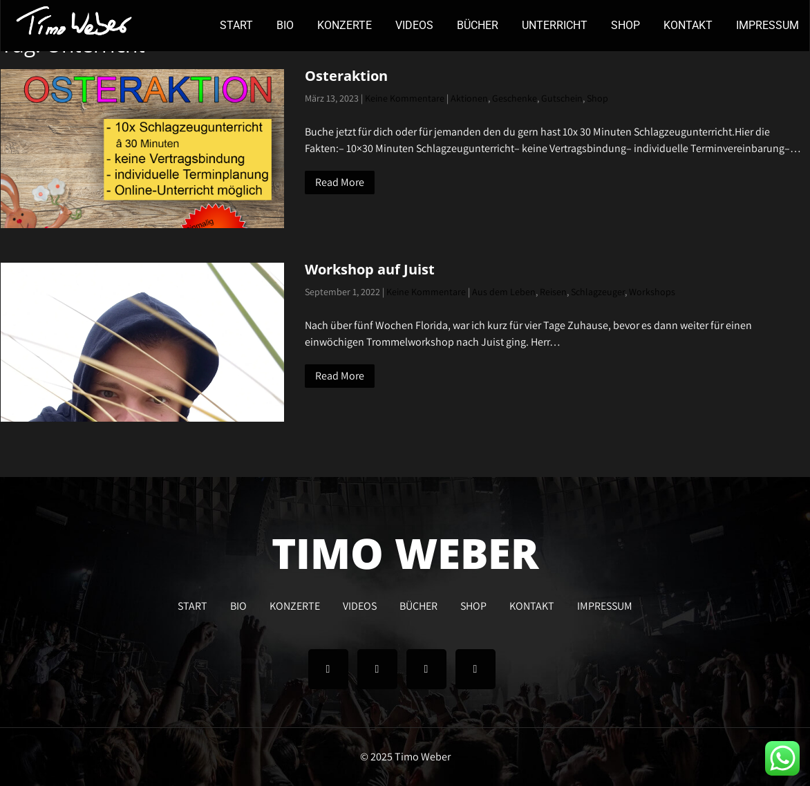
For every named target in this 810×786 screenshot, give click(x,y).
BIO (285, 25)
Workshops (652, 292)
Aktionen (469, 98)
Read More (339, 182)
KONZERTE (344, 25)
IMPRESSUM (767, 25)
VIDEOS (414, 25)
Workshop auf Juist (370, 269)
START (236, 25)
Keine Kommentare (404, 98)
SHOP (625, 25)
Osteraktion (346, 75)
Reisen (553, 292)
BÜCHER (477, 25)
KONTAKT (688, 25)
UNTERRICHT (554, 25)
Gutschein (562, 98)
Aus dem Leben (504, 292)
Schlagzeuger (598, 292)
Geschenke (514, 98)
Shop (597, 98)
